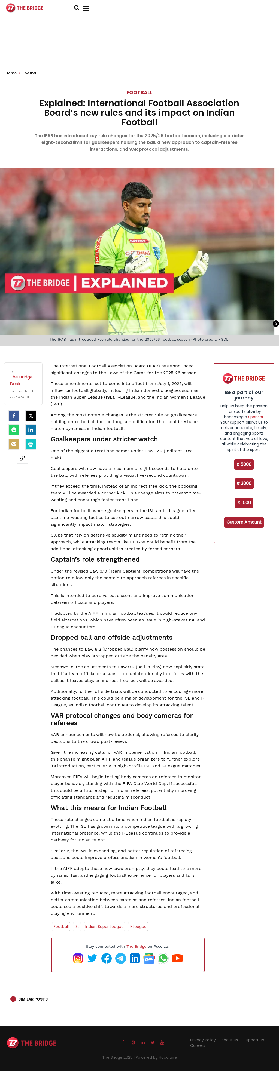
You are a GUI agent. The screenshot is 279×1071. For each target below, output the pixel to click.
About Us (229, 1040)
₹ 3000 (244, 483)
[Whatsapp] (13, 429)
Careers (197, 1045)
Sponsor (255, 417)
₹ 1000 (244, 503)
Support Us (254, 1040)
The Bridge (136, 946)
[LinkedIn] (30, 429)
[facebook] (13, 415)
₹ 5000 (243, 464)
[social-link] (22, 458)
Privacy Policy (203, 1040)
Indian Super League (104, 926)
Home (12, 73)
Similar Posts (33, 999)
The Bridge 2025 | (119, 1057)
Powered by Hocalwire (156, 1057)
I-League (138, 926)
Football (139, 92)
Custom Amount (244, 522)
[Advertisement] (139, 49)
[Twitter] (30, 415)
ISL (77, 926)
